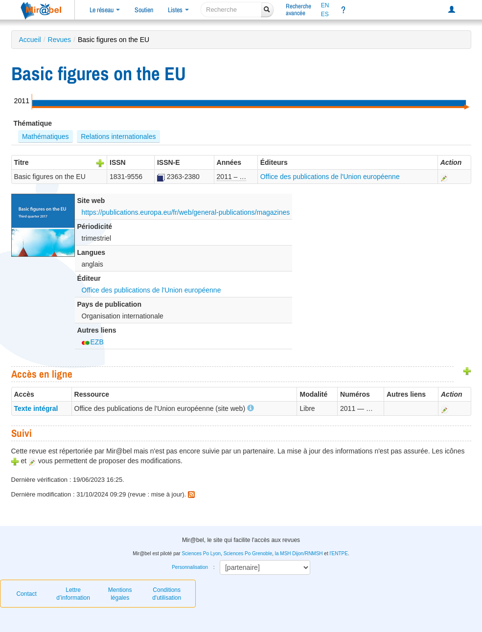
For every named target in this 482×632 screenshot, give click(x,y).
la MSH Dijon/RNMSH (299, 553)
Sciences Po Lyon (201, 553)
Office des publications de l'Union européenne (330, 177)
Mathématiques (45, 136)
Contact (26, 593)
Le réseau (105, 9)
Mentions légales (120, 594)
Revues (59, 40)
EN (325, 5)
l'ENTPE (338, 553)
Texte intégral (36, 408)
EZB (93, 342)
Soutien (144, 9)
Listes (178, 9)
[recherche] (231, 9)
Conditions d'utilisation (166, 594)
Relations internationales (118, 136)
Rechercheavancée (298, 9)
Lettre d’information (73, 594)
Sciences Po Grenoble (248, 553)
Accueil (30, 40)
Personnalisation (190, 567)
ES (325, 14)
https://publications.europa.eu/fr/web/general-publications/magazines (186, 212)
